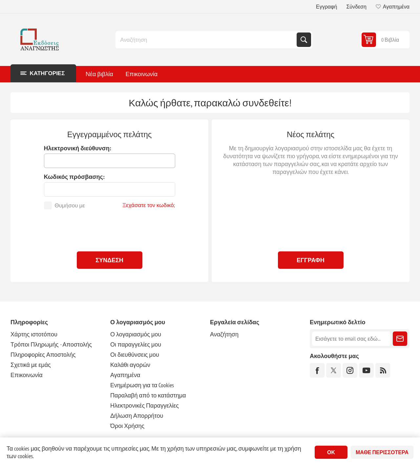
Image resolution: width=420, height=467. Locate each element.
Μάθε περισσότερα (382, 452)
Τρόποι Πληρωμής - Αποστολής (51, 344)
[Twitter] (333, 370)
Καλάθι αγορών (130, 365)
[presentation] (109, 229)
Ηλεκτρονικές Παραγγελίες (144, 405)
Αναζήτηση (304, 39)
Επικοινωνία (26, 375)
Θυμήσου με (70, 205)
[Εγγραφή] (351, 338)
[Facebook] (317, 370)
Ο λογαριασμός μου (135, 334)
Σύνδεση (356, 6)
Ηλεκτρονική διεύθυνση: (77, 148)
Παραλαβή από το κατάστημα (148, 395)
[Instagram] (350, 370)
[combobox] (207, 39)
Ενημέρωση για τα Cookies (142, 385)
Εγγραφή (326, 6)
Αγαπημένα (125, 375)
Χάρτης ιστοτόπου (33, 334)
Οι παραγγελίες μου (135, 344)
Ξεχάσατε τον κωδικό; (148, 205)
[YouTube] (366, 370)
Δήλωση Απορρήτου (136, 415)
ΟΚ (331, 452)
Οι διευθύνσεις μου (134, 354)
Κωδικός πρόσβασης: (74, 176)
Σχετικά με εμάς (30, 365)
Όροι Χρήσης (127, 426)
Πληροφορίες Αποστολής (42, 354)
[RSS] (382, 370)
